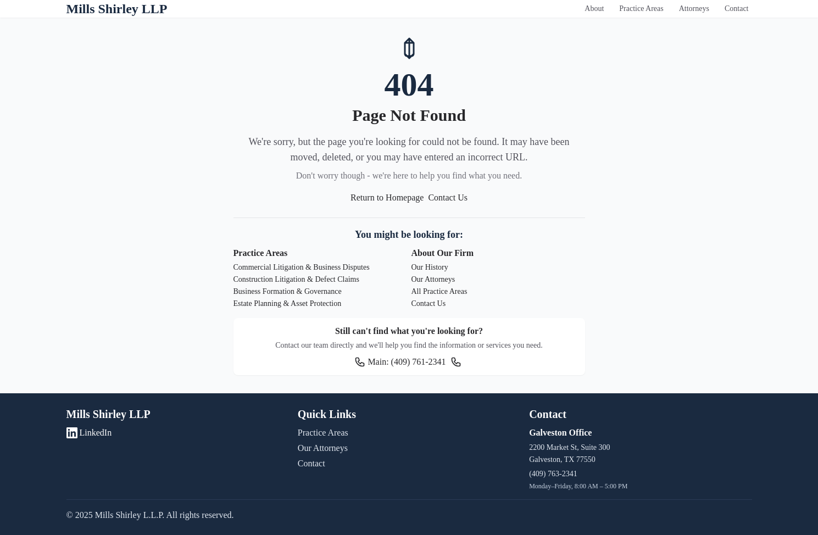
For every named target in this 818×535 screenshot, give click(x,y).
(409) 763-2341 (553, 474)
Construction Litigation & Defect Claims (296, 279)
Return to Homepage (387, 197)
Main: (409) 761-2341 (400, 361)
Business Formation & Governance (287, 291)
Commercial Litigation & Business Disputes (301, 267)
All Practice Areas (439, 291)
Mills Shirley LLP (117, 9)
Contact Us (448, 197)
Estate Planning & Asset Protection (287, 303)
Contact (737, 8)
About (594, 8)
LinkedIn (89, 432)
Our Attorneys (433, 279)
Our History (429, 267)
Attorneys (694, 8)
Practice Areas (641, 8)
